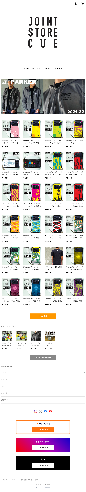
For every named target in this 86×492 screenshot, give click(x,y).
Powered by (43, 488)
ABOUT (48, 69)
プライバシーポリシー (10, 480)
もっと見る (43, 316)
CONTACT (58, 69)
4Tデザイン (5, 400)
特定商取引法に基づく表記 (29, 480)
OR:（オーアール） (8, 386)
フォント (4, 393)
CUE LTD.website (43, 358)
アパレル (4, 373)
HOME (26, 69)
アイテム (4, 380)
